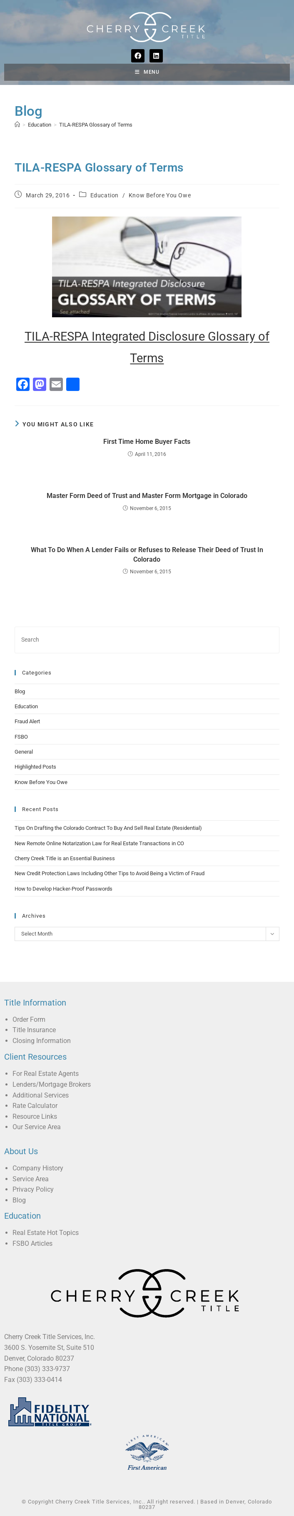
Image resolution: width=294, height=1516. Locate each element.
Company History (37, 1168)
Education (104, 195)
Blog (20, 691)
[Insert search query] (147, 640)
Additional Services (40, 1095)
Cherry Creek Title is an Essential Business (65, 858)
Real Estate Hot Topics (45, 1233)
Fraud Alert (27, 721)
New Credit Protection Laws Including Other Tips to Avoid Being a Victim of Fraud (109, 873)
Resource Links (34, 1116)
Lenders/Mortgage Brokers (51, 1084)
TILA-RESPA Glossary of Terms (95, 125)
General (24, 752)
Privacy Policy (33, 1189)
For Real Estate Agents (45, 1074)
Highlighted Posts (35, 767)
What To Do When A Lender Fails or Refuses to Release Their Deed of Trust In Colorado (147, 554)
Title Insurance (34, 1030)
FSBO (21, 737)
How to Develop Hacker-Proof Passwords (63, 889)
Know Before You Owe (160, 195)
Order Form (28, 1019)
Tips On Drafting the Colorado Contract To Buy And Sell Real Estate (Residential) (108, 828)
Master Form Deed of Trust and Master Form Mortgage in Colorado (147, 496)
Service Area (30, 1179)
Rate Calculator (34, 1106)
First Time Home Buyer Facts (146, 442)
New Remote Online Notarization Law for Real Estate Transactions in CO (99, 843)
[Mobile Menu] (147, 72)
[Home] (17, 125)
